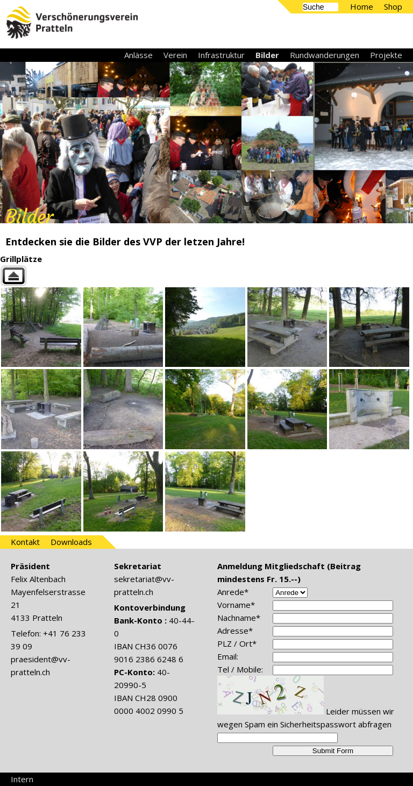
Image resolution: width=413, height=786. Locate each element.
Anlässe (138, 54)
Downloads (71, 541)
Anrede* (232, 591)
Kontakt (25, 541)
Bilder (267, 54)
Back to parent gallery (206, 275)
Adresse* (235, 630)
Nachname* (238, 617)
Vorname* (236, 604)
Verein (175, 54)
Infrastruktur (221, 54)
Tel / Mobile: (240, 669)
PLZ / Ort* (237, 643)
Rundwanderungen (324, 54)
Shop (393, 6)
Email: (227, 656)
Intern (22, 779)
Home (361, 6)
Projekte (386, 54)
